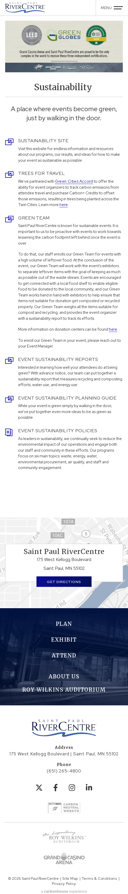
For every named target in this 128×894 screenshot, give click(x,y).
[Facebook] (55, 787)
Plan (64, 624)
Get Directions (64, 581)
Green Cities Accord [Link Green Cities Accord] (74, 181)
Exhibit (64, 639)
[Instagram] (72, 787)
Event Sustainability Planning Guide (67, 398)
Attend (64, 655)
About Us (64, 676)
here (63, 204)
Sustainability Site (43, 141)
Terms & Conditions (99, 878)
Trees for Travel (41, 173)
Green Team (34, 218)
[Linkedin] (89, 787)
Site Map (70, 878)
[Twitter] (39, 787)
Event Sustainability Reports (58, 359)
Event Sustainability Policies (57, 431)
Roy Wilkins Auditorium (64, 689)
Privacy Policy (64, 883)
